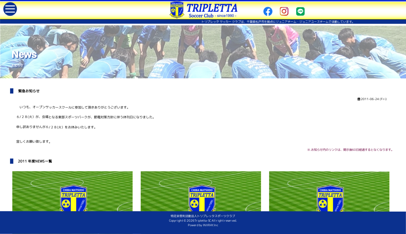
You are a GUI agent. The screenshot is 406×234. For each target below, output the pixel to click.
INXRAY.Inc (215, 230)
